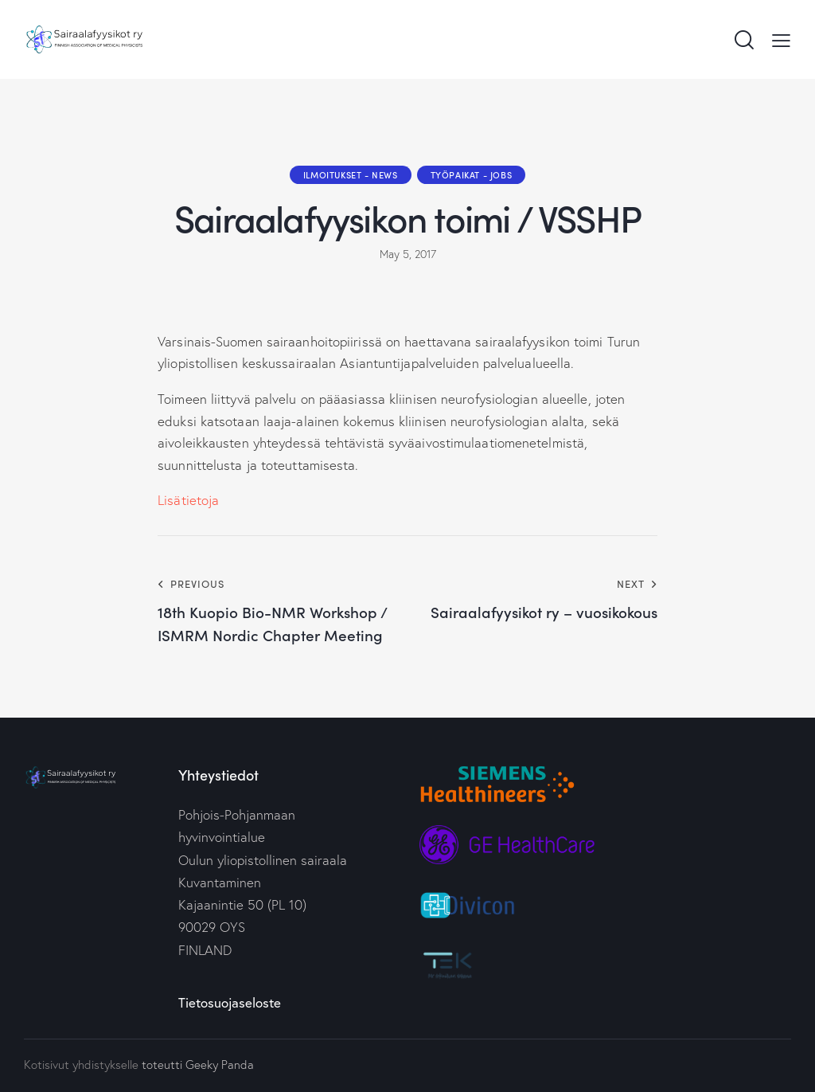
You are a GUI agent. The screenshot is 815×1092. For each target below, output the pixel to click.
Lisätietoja (188, 499)
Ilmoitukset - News (350, 174)
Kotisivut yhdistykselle (81, 1064)
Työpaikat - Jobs (472, 174)
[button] (781, 39)
